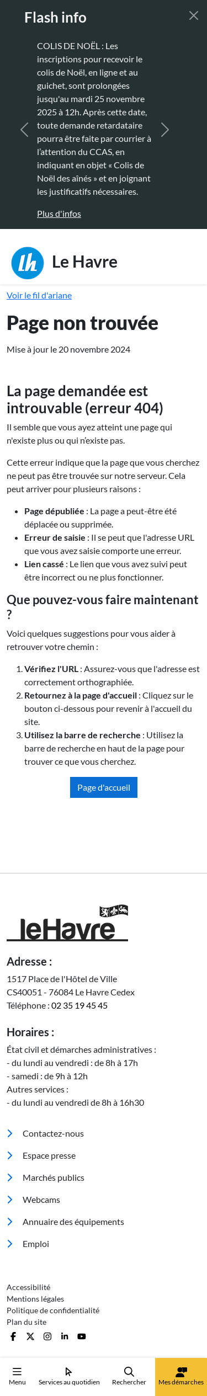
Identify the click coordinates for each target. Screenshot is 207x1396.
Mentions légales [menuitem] (35, 1298)
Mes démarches (181, 1376)
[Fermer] (194, 15)
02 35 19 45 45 (79, 1005)
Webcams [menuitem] (33, 1199)
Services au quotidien (69, 1376)
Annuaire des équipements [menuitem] (65, 1221)
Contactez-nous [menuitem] (45, 1133)
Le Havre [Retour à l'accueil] (64, 263)
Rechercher (129, 1376)
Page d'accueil (103, 787)
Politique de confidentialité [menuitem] (53, 1310)
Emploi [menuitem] (28, 1243)
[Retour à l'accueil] (103, 922)
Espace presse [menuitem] (41, 1155)
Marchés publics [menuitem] (45, 1177)
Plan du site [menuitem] (26, 1321)
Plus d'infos (59, 213)
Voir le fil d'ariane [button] (39, 295)
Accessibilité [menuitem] (28, 1287)
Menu (17, 1376)
